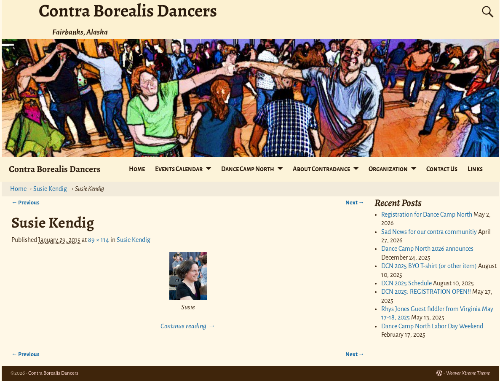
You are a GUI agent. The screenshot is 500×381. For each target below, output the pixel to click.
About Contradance (321, 169)
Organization (388, 169)
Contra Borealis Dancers (55, 169)
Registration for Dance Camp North (426, 214)
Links (475, 169)
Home (137, 169)
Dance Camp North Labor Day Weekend (432, 326)
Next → (354, 202)
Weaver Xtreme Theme (468, 373)
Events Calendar (179, 169)
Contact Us (441, 169)
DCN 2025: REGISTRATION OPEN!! (426, 291)
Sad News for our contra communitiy (429, 231)
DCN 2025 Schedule (406, 283)
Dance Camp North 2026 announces (427, 248)
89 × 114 (98, 239)
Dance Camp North (247, 169)
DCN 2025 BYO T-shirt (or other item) (429, 266)
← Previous (25, 202)
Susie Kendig (50, 188)
